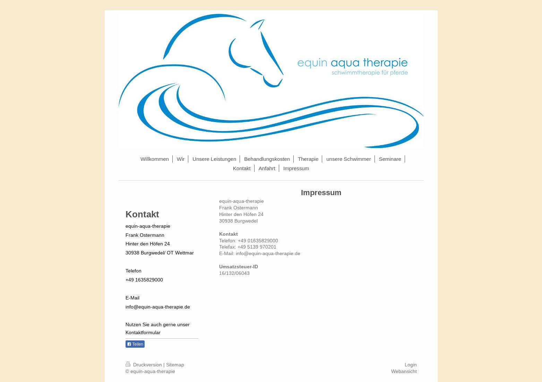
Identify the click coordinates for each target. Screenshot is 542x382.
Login (411, 364)
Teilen (135, 344)
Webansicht (404, 371)
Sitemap (175, 364)
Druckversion (144, 364)
